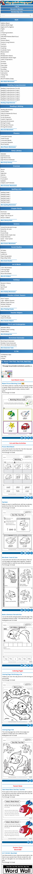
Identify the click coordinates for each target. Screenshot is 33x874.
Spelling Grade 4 (5, 198)
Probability (4, 67)
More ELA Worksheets (7, 130)
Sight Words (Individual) (7, 160)
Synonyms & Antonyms (7, 121)
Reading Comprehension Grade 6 (10, 100)
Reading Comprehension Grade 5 (10, 98)
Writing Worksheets (6, 127)
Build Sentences (5, 156)
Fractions (3, 44)
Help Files (3, 356)
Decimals (3, 38)
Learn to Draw (5, 271)
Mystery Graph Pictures (7, 302)
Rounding (3, 69)
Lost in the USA (5, 306)
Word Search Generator (7, 341)
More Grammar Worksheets (9, 185)
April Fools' (4, 287)
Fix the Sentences (6, 117)
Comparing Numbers (7, 33)
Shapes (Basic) (5, 331)
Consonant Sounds (6, 136)
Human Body (4, 233)
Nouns (3, 169)
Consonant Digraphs (7, 142)
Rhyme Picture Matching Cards (11, 383)
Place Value (4, 65)
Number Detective (6, 304)
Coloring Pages (5, 269)
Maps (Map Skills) (6, 258)
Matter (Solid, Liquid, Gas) (8, 235)
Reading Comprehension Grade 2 (10, 92)
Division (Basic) (5, 40)
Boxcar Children (5, 217)
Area (2, 31)
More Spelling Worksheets (8, 205)
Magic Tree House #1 (7, 215)
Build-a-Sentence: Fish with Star (12, 614)
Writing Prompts (5, 123)
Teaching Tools (5, 316)
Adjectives (3, 173)
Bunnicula (4, 212)
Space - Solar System (7, 239)
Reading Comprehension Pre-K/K (10, 88)
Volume (3, 77)
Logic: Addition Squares (7, 300)
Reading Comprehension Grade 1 (10, 90)
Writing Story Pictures (7, 125)
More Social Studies (6, 261)
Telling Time (4, 75)
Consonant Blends (6, 140)
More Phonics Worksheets (8, 147)
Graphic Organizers (6, 119)
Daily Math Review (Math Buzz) (10, 36)
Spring (3, 285)
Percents (3, 61)
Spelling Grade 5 (5, 200)
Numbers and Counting (7, 329)
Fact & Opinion (5, 115)
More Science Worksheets (8, 243)
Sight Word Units (6, 158)
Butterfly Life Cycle (6, 229)
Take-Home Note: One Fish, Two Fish (13, 789)
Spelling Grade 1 (5, 192)
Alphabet (3, 154)
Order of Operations (7, 59)
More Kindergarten (6, 334)
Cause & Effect (5, 111)
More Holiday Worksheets (8, 292)
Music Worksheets (6, 273)
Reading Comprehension (8, 103)
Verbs (2, 171)
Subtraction (4, 73)
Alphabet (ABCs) (5, 327)
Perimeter (4, 63)
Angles (3, 29)
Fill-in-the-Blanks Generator (9, 345)
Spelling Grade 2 (5, 194)
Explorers (3, 252)
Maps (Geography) (6, 256)
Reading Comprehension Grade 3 (10, 94)
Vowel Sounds (5, 138)
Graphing (3, 48)
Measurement (5, 52)
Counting (3, 35)
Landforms (4, 254)
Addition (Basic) (5, 23)
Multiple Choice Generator (8, 343)
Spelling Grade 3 (5, 196)
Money (3, 54)
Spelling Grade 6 (5, 202)
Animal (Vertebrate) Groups (9, 227)
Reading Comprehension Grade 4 (10, 96)
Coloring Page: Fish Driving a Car (12, 674)
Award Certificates (6, 318)
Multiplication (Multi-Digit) (8, 57)
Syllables (3, 181)
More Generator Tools (7, 348)
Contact (3, 358)
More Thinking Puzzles (7, 309)
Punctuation (4, 179)
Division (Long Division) (7, 42)
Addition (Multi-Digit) (7, 25)
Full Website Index (6, 354)
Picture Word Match (8, 447)
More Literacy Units (6, 220)
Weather (3, 240)
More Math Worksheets (7, 81)
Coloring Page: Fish (8, 730)
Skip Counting (5, 71)
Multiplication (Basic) (7, 56)
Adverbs (3, 175)
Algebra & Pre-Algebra (7, 27)
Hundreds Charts (6, 50)
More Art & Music (6, 276)
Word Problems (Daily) (7, 79)
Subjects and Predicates (7, 183)
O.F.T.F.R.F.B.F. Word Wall (9, 853)
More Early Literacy (6, 162)
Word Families (5, 144)
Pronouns (4, 177)
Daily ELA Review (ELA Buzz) (9, 113)
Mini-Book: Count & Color (9, 557)
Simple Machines (5, 237)
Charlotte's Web (5, 214)
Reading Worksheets (7, 109)
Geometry (3, 46)
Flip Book (5, 502)
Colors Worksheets (6, 268)
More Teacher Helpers (7, 321)
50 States (3, 250)
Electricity (3, 231)
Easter (2, 289)
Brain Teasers (5, 298)
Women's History (6, 283)
